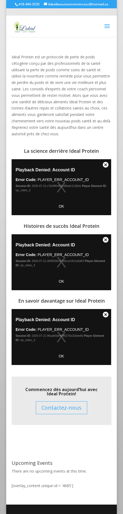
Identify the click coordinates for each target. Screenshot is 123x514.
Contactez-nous (61, 407)
